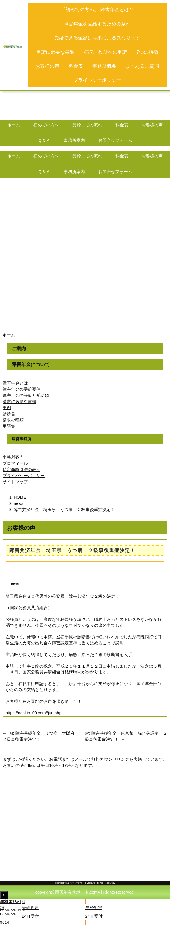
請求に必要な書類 (19, 401)
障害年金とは (15, 383)
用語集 (9, 426)
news (14, 583)
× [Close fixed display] (5, 895)
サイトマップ (15, 482)
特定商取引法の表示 (21, 469)
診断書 (9, 414)
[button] (127, 912)
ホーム (9, 335)
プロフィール (15, 463)
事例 (7, 408)
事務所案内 (13, 457)
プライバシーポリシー (24, 475)
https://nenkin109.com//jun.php (34, 713)
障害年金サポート (77, 883)
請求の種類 (13, 420)
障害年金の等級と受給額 (26, 395)
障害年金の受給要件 (21, 389)
